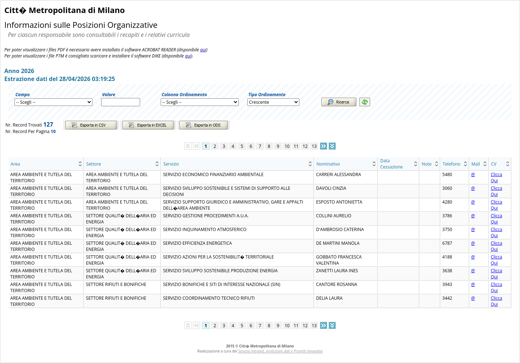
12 (305, 146)
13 (314, 146)
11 (296, 146)
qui (203, 50)
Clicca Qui (496, 177)
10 (287, 146)
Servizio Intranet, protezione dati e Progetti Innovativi (280, 351)
